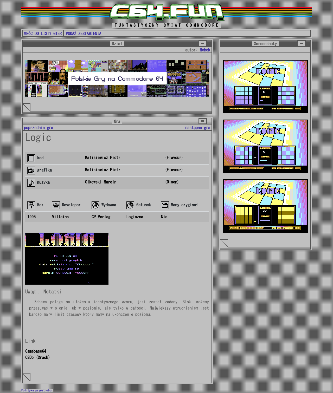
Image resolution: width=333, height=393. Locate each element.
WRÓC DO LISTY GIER (43, 33)
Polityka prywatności (37, 390)
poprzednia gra (38, 128)
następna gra (197, 128)
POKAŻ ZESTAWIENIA (83, 33)
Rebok (205, 50)
